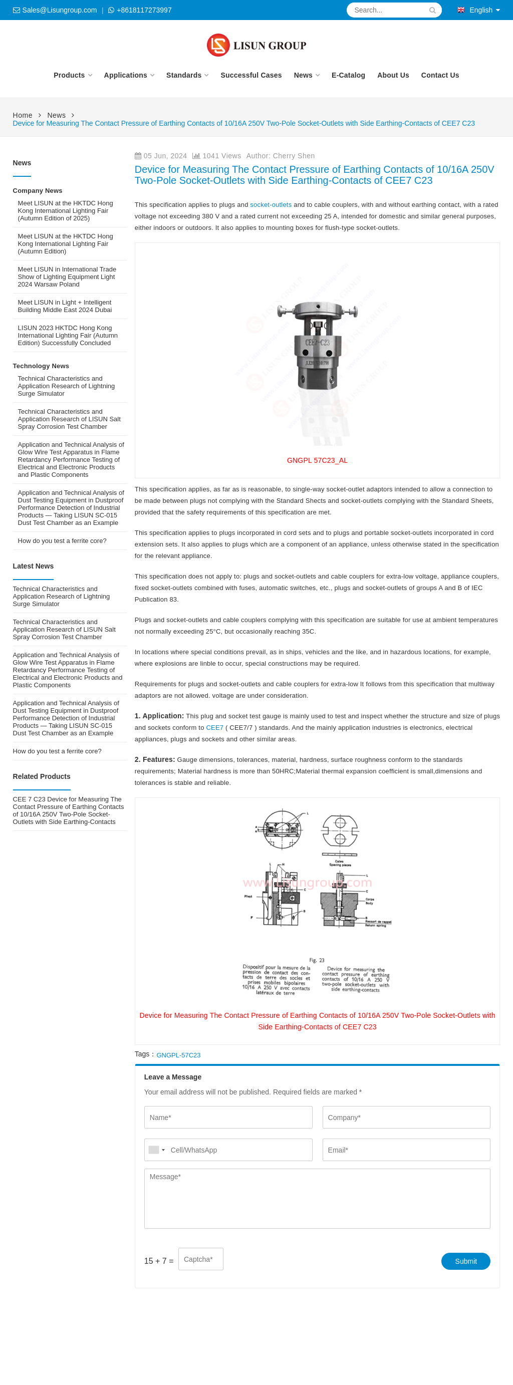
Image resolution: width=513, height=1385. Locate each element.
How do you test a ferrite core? (62, 540)
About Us (393, 75)
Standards (183, 75)
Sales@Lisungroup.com (60, 10)
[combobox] (156, 1150)
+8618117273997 (144, 10)
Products (69, 75)
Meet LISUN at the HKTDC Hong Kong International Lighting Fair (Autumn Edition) (65, 243)
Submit (466, 1261)
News (303, 75)
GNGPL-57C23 (178, 1055)
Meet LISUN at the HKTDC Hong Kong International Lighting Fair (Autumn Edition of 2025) (65, 210)
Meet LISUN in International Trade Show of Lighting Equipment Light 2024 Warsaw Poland (67, 276)
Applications (125, 75)
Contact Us (440, 75)
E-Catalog (348, 75)
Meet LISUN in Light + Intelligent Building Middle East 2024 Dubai (65, 306)
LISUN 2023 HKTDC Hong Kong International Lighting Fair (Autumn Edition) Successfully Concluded (68, 335)
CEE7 (215, 727)
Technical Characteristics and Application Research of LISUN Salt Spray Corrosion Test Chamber (69, 419)
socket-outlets (271, 204)
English (474, 10)
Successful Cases (251, 75)
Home (23, 115)
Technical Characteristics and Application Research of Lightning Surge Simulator (66, 386)
